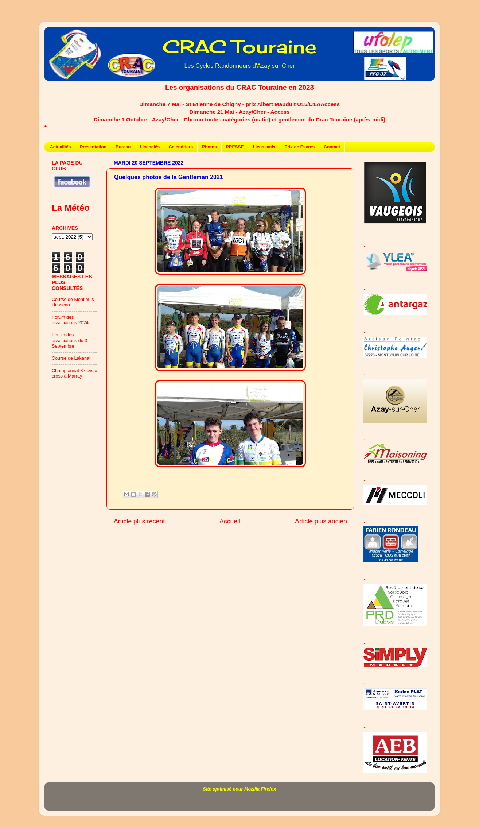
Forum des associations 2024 (70, 320)
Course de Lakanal (71, 358)
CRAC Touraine (239, 46)
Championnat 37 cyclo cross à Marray (74, 373)
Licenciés (150, 147)
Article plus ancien (321, 521)
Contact (332, 147)
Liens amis (264, 147)
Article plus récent (139, 521)
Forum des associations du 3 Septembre (69, 340)
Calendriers (181, 147)
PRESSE (235, 147)
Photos (209, 147)
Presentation (93, 147)
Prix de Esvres (300, 147)
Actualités (60, 147)
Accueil (229, 521)
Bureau (123, 147)
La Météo (71, 208)
